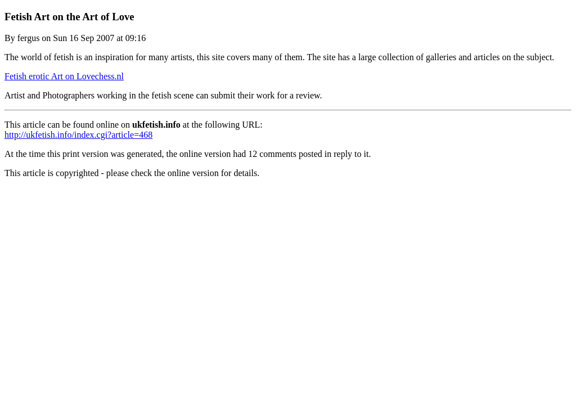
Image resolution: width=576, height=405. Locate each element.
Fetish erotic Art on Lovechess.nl (64, 76)
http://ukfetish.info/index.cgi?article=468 (78, 135)
